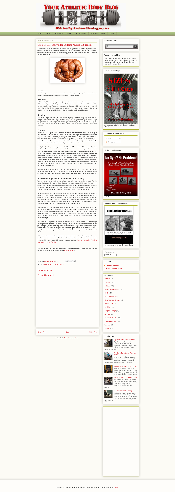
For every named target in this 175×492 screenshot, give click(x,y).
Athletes (107, 279)
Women (107, 328)
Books (69, 33)
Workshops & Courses (98, 33)
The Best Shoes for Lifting (123, 391)
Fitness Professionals (111, 289)
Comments (110, 142)
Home (40, 33)
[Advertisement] (113, 440)
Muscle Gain (47, 264)
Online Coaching (81, 33)
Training (107, 325)
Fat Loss (107, 286)
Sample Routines (110, 321)
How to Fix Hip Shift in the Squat (125, 366)
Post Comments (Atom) (71, 338)
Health (106, 293)
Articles (112, 33)
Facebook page (69, 250)
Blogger (116, 487)
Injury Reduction (110, 296)
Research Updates (57, 264)
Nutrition (107, 307)
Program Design (110, 311)
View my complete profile (113, 268)
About (48, 33)
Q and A (107, 314)
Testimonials (59, 33)
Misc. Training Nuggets (112, 300)
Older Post (93, 332)
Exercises (107, 282)
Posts (108, 138)
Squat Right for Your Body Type (124, 340)
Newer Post (42, 332)
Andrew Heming (113, 265)
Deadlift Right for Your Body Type (125, 377)
